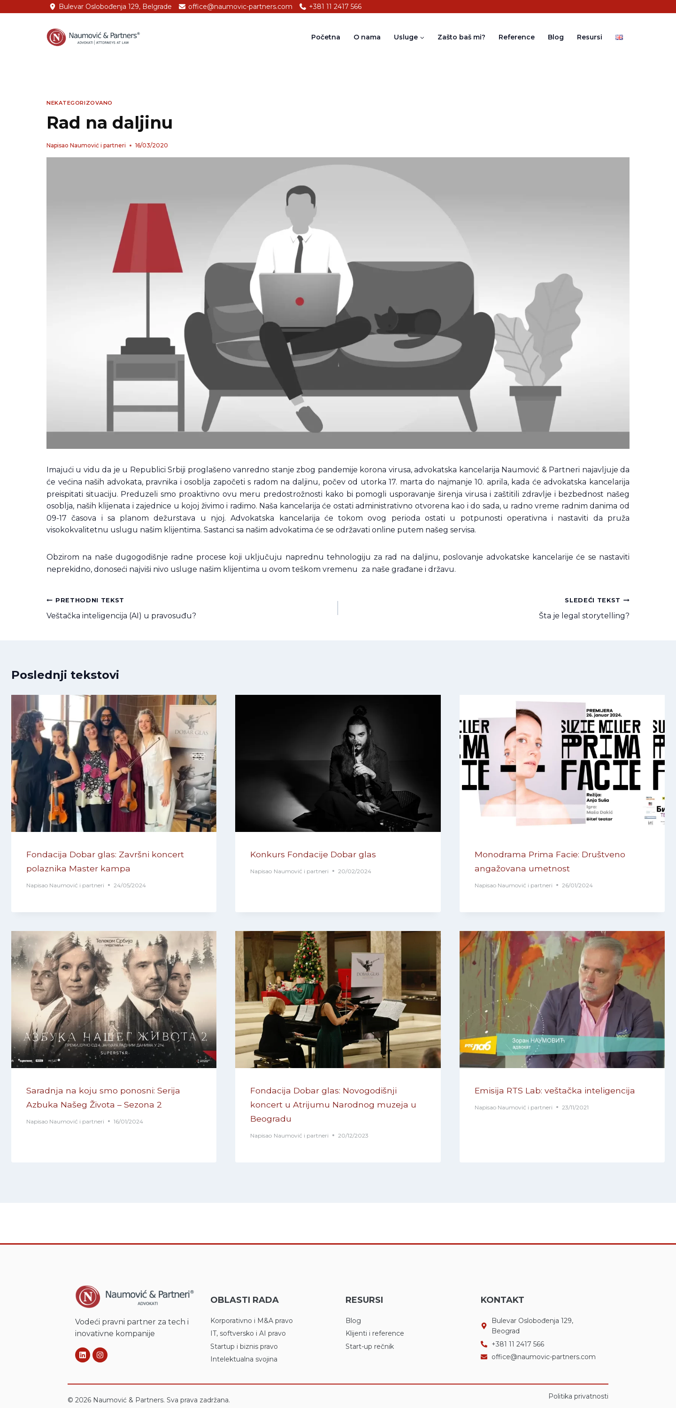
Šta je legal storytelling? (488, 607)
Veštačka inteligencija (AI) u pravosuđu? (188, 607)
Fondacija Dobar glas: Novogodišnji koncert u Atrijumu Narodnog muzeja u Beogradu (336, 1105)
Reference (517, 37)
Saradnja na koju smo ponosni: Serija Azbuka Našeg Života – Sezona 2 (113, 1105)
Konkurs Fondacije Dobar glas (323, 854)
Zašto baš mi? (461, 37)
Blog (556, 37)
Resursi (589, 37)
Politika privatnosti (578, 1396)
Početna (325, 37)
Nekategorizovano (79, 103)
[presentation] (113, 763)
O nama (367, 37)
